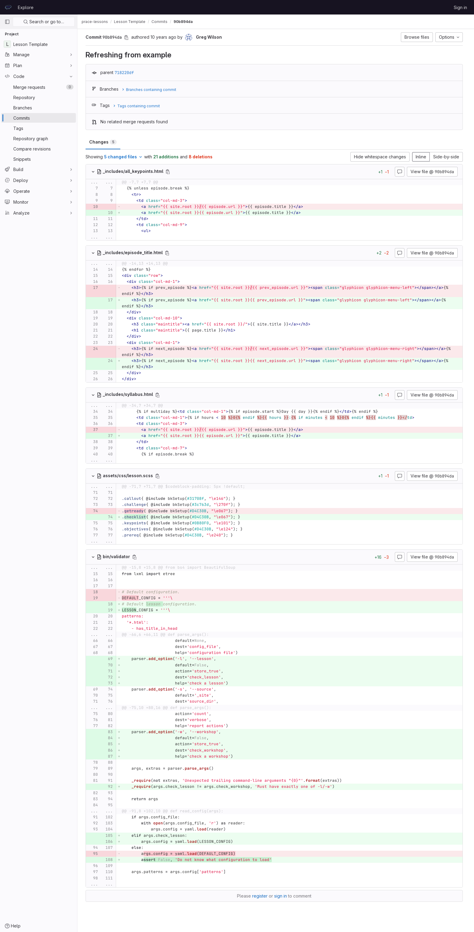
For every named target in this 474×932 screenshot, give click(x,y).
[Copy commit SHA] (127, 37)
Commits (162, 21)
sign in (282, 895)
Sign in (460, 7)
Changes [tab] (104, 141)
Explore (26, 7)
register (261, 895)
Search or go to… (43, 21)
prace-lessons (98, 21)
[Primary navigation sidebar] (7, 22)
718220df (125, 72)
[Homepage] (8, 7)
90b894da (186, 21)
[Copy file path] (169, 171)
